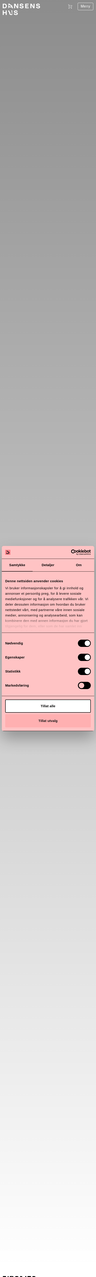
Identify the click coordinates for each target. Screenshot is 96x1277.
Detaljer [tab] (48, 565)
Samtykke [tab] (17, 565)
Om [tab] (79, 565)
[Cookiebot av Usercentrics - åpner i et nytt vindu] (71, 552)
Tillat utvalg (48, 721)
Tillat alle (48, 706)
